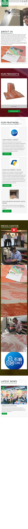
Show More (14, 111)
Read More (7, 153)
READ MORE (4, 413)
